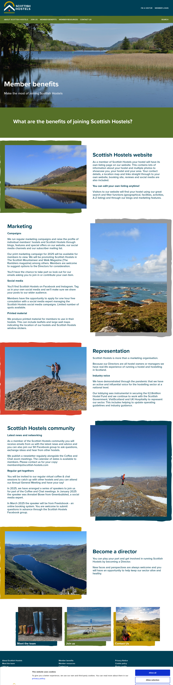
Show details (128, 680)
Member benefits (48, 19)
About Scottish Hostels (16, 19)
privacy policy (38, 661)
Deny (152, 669)
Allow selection (152, 662)
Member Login (161, 8)
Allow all (152, 655)
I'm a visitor (146, 8)
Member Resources (68, 19)
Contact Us (85, 19)
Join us (34, 19)
